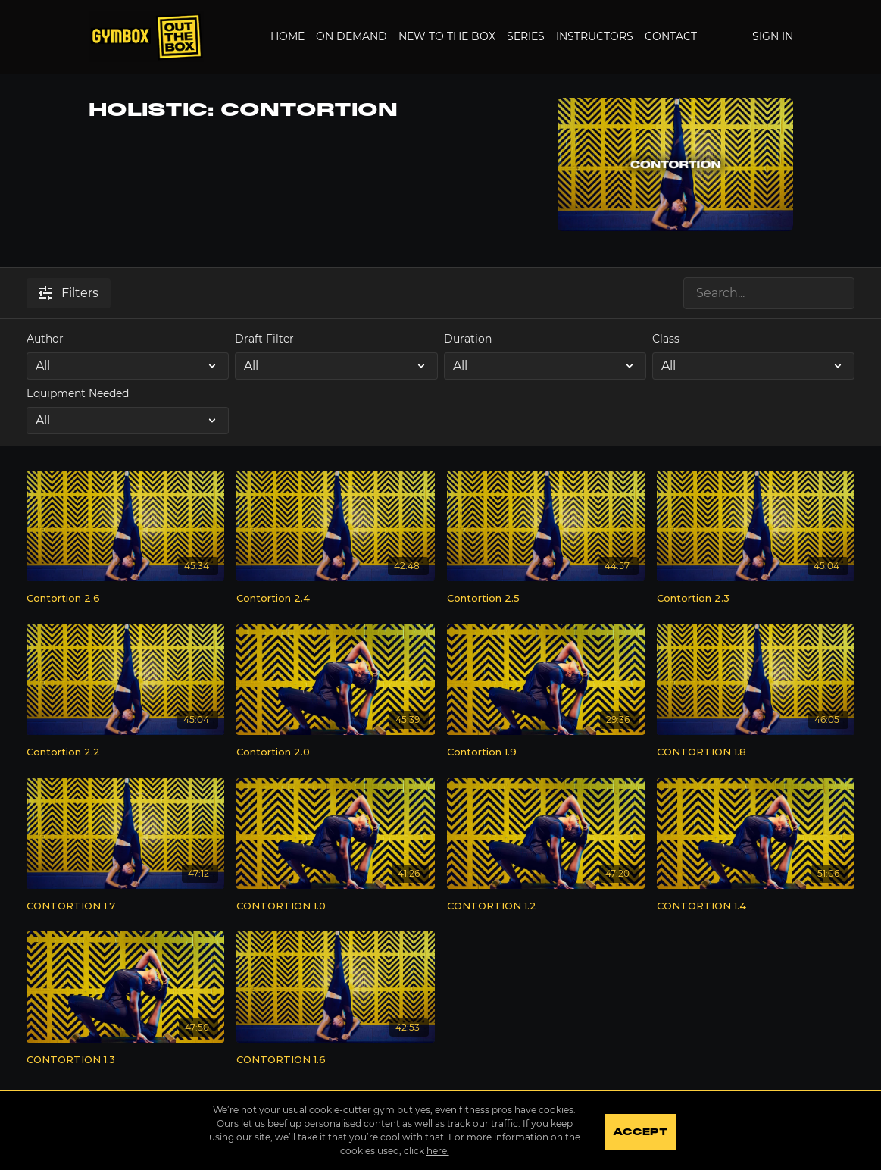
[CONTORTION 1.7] (125, 906)
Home (287, 36)
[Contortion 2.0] (335, 752)
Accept (641, 1132)
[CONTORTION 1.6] (335, 1060)
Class (665, 339)
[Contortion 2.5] (546, 598)
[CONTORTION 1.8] (755, 752)
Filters (68, 293)
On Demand (351, 36)
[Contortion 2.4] (335, 598)
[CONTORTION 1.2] (546, 906)
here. (436, 1150)
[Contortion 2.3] (755, 598)
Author (45, 339)
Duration (468, 339)
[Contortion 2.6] (125, 598)
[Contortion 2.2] (125, 752)
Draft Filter (264, 339)
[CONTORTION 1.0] (335, 906)
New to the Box (446, 36)
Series (526, 36)
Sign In (772, 36)
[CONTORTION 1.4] (755, 906)
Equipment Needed (78, 393)
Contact (671, 36)
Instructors (594, 36)
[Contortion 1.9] (546, 752)
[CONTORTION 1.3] (125, 1060)
